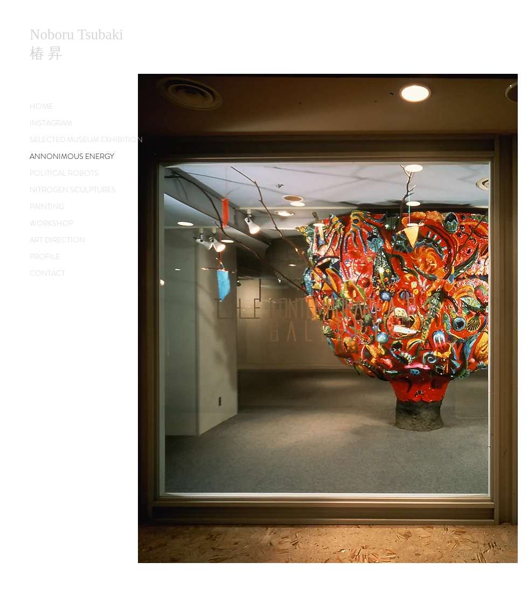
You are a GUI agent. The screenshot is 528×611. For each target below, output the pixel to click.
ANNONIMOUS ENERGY (72, 156)
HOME (41, 106)
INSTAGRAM (51, 122)
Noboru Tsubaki (76, 34)
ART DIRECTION (57, 239)
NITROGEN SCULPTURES (73, 189)
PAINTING (47, 206)
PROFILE (45, 256)
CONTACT (47, 273)
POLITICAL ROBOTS (64, 173)
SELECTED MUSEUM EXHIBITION (86, 139)
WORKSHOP (51, 223)
